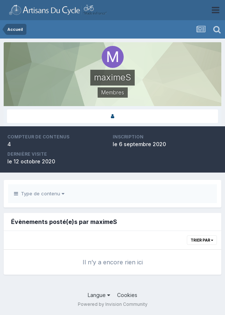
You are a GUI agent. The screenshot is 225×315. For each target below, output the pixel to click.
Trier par (201, 240)
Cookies (127, 295)
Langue (99, 295)
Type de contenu (39, 193)
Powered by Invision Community (113, 304)
